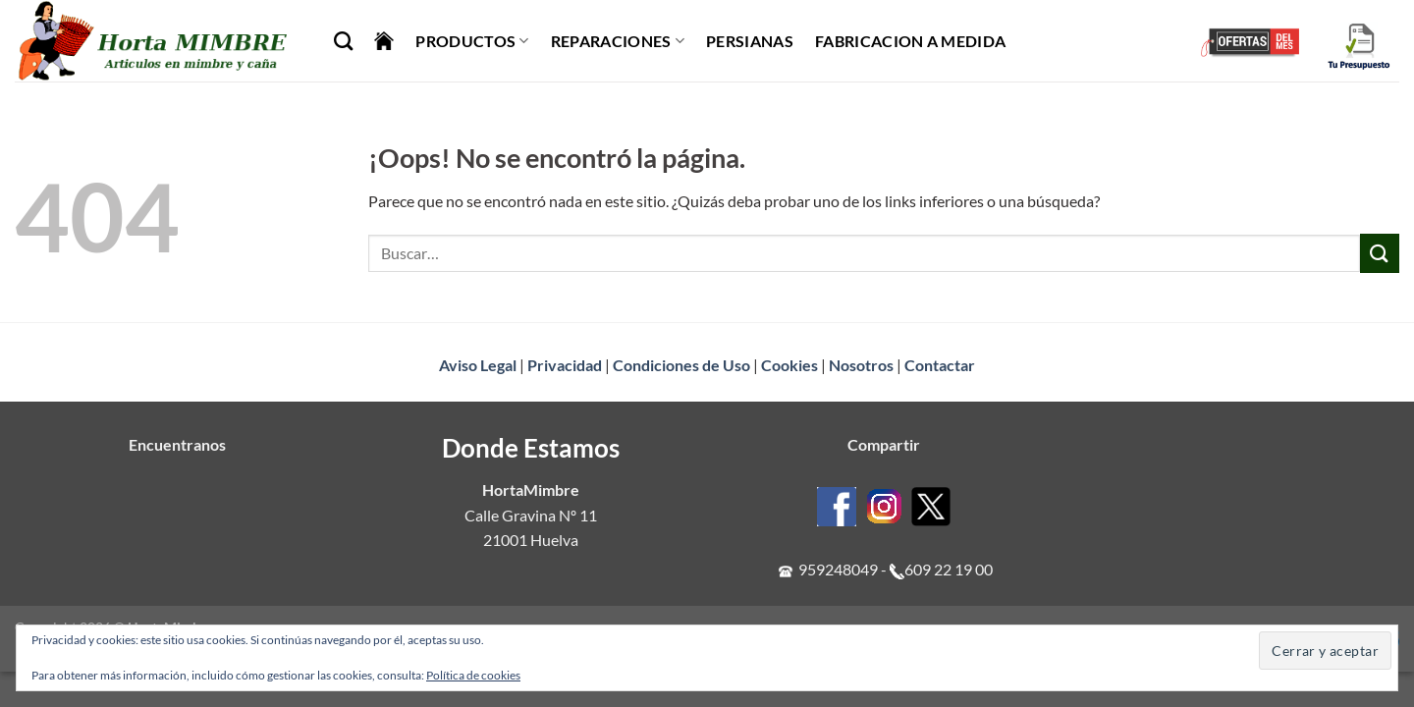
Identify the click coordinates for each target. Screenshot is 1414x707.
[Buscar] (343, 41)
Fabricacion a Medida (910, 40)
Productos (471, 41)
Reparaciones (617, 41)
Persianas (749, 40)
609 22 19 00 (948, 569)
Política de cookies (473, 675)
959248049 (838, 569)
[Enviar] (1379, 253)
